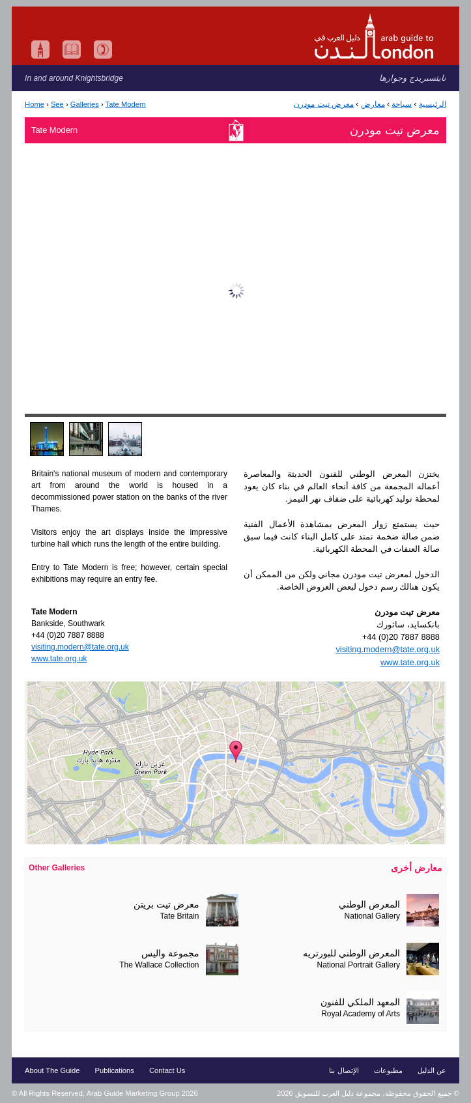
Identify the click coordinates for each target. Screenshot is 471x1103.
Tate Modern (126, 104)
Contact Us (167, 1070)
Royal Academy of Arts (360, 1013)
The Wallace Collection (159, 964)
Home (34, 104)
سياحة (402, 104)
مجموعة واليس (170, 953)
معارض (373, 104)
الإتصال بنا (343, 1070)
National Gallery (372, 916)
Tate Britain (179, 916)
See (57, 104)
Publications (114, 1070)
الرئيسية (432, 104)
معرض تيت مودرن (324, 104)
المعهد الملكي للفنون (360, 1002)
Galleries (84, 104)
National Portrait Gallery (358, 964)
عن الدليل (432, 1070)
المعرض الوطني (369, 905)
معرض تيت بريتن (166, 905)
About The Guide (52, 1070)
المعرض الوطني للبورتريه (351, 953)
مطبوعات (388, 1070)
